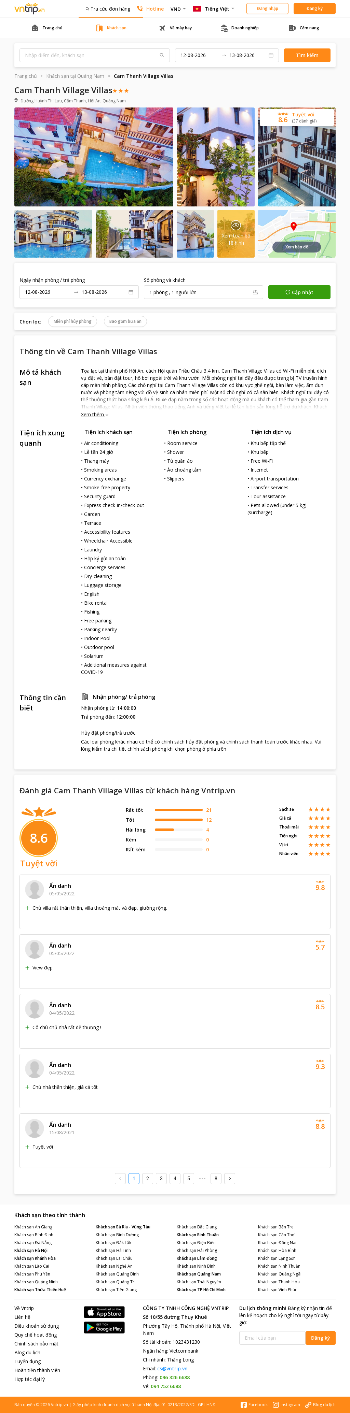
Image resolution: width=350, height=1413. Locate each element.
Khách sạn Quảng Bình (117, 1274)
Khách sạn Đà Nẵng (33, 1242)
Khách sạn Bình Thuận (198, 1235)
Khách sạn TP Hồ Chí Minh (201, 1290)
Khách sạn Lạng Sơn (277, 1258)
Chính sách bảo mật (36, 1343)
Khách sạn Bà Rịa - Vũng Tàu (123, 1227)
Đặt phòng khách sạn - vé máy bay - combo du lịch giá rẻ (29, 9)
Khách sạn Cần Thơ (276, 1235)
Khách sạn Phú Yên (32, 1274)
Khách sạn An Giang (33, 1227)
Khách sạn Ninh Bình (196, 1266)
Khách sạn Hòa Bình (277, 1250)
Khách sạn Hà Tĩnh (113, 1250)
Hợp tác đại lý (29, 1379)
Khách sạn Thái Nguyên (199, 1282)
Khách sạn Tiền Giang (116, 1290)
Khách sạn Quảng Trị (115, 1282)
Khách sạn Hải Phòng (197, 1250)
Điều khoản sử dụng (36, 1326)
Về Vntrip (24, 1308)
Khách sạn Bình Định (33, 1235)
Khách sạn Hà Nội (31, 1250)
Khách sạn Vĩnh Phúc (277, 1290)
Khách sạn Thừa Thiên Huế (40, 1290)
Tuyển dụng (27, 1361)
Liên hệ (22, 1317)
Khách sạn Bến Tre (276, 1227)
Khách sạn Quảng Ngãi (279, 1274)
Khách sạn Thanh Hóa (279, 1282)
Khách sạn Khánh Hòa (35, 1258)
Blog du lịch (27, 1352)
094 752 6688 (166, 1386)
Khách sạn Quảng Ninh (36, 1282)
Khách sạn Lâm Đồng (197, 1258)
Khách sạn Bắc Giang (197, 1227)
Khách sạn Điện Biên (196, 1242)
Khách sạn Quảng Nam (199, 1274)
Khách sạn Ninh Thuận (279, 1266)
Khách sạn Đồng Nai (277, 1242)
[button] (297, 117)
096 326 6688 (175, 1377)
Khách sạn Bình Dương (117, 1235)
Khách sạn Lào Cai (31, 1266)
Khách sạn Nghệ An (114, 1266)
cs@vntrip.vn (172, 1368)
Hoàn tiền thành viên (37, 1370)
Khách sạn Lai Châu (114, 1258)
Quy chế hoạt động (35, 1334)
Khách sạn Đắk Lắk (113, 1242)
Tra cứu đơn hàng (108, 8)
